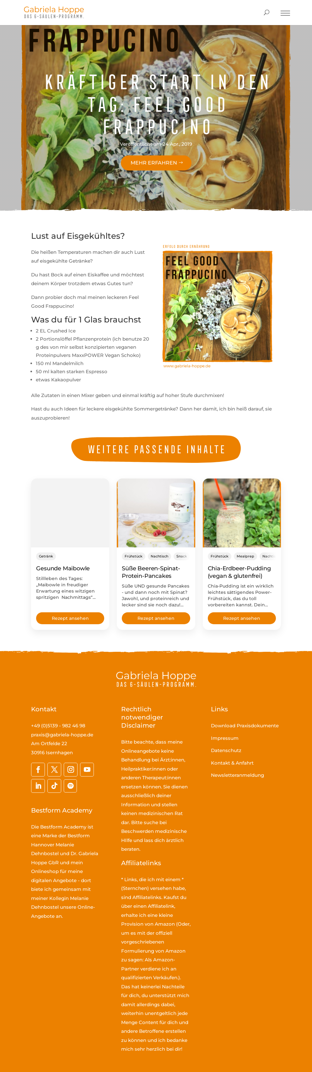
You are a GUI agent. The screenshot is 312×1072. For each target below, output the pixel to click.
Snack (181, 556)
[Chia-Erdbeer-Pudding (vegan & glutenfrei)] (242, 512)
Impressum (225, 738)
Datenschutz (226, 750)
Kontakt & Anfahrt (232, 763)
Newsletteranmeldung (237, 775)
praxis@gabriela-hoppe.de (62, 735)
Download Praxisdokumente (245, 726)
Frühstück (134, 556)
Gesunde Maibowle (63, 568)
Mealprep (245, 556)
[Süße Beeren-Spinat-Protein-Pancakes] (156, 512)
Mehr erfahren (154, 163)
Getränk (46, 556)
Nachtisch (159, 556)
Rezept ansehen (70, 618)
